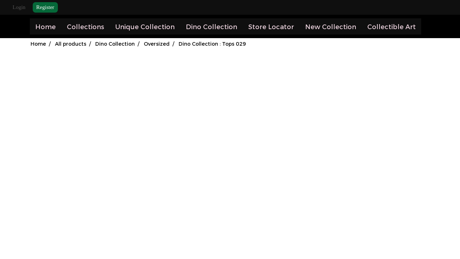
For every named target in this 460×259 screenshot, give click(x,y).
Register (45, 7)
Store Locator (271, 26)
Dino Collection (211, 26)
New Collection (330, 26)
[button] (428, 26)
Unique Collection (145, 26)
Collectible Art (391, 26)
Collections (85, 26)
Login (19, 7)
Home (45, 26)
